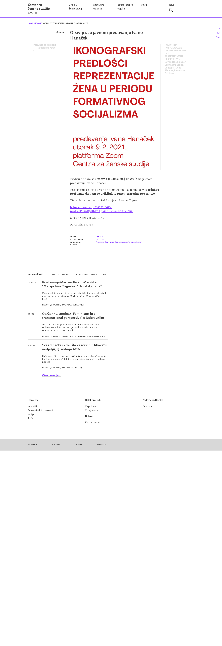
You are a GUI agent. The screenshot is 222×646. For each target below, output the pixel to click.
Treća (30, 418)
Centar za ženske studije (39, 8)
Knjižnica (97, 8)
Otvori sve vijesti (51, 375)
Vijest (139, 242)
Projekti (121, 8)
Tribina (131, 242)
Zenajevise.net (92, 410)
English (172, 5)
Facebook (32, 445)
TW (218, 33)
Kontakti (32, 406)
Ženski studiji (75, 8)
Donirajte (147, 406)
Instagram (102, 445)
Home (30, 23)
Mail (218, 37)
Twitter (78, 445)
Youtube (56, 445)
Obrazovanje (121, 242)
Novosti (38, 23)
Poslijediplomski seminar (87, 336)
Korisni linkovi (92, 422)
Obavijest (109, 242)
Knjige (31, 414)
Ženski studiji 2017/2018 (40, 410)
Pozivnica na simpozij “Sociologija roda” (44, 46)
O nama (73, 5)
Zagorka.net (91, 406)
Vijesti (144, 5)
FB (219, 29)
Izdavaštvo (98, 5)
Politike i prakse (125, 5)
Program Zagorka (70, 305)
